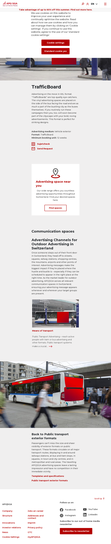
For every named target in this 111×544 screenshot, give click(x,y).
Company (7, 511)
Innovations (8, 523)
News (5, 532)
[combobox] (94, 4)
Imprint (31, 523)
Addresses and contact (36, 517)
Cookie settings (55, 42)
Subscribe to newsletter (76, 531)
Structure (7, 516)
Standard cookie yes (55, 51)
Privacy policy (35, 527)
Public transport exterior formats (50, 480)
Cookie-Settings (10, 537)
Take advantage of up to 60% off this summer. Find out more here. (55, 9)
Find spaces (55, 208)
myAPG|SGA (34, 537)
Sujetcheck (43, 144)
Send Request (45, 148)
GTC (30, 532)
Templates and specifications (48, 476)
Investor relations (11, 527)
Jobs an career (35, 511)
